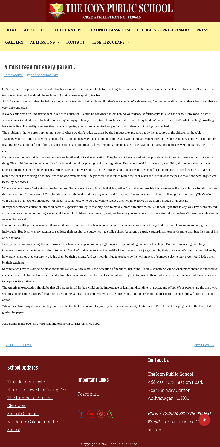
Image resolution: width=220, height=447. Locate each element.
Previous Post (19, 345)
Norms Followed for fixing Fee (37, 389)
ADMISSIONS (16, 42)
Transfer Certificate (26, 381)
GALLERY (206, 30)
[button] (204, 420)
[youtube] (91, 414)
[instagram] (101, 414)
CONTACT (46, 42)
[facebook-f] (82, 414)
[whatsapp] (111, 414)
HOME (10, 30)
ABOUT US (30, 30)
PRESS (187, 30)
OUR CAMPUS (61, 30)
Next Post (204, 345)
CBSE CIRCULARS (76, 42)
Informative (13, 75)
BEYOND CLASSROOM (99, 30)
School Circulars (23, 413)
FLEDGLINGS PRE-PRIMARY (151, 30)
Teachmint (89, 394)
